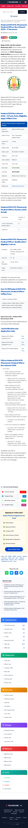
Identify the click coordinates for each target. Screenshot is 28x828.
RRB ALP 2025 (7, 761)
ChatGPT (13, 37)
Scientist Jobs (7, 717)
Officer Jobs (7, 664)
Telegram (6, 781)
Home (3, 6)
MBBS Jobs (14, 648)
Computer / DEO (8, 668)
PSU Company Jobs (8, 710)
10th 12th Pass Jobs (14, 625)
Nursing (11, 559)
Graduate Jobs (14, 629)
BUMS (14, 556)
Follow (23, 500)
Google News (6, 41)
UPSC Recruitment (8, 699)
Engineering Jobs (14, 640)
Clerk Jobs (6, 660)
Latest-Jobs (11, 558)
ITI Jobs (14, 637)
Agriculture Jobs (8, 741)
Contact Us (4, 817)
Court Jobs (6, 713)
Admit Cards (7, 811)
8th (6, 556)
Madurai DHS (4, 559)
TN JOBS (17, 6)
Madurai (22, 558)
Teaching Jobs (7, 679)
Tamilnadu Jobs (8, 810)
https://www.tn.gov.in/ (18, 186)
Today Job (10, 6)
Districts (21, 811)
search (22, 11)
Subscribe (23, 492)
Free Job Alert (7, 734)
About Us (11, 817)
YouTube (6, 785)
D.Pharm (19, 556)
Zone (15, 561)
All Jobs (15, 811)
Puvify (17, 824)
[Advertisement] (14, 473)
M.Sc (17, 558)
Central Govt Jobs (19, 810)
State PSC (6, 702)
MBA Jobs (14, 644)
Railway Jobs (7, 682)
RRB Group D (7, 757)
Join (24, 496)
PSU (16, 559)
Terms (16, 819)
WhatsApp (6, 777)
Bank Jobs (6, 671)
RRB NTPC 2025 (7, 754)
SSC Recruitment (8, 695)
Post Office (6, 706)
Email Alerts (7, 788)
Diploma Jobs (14, 633)
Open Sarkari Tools (14, 549)
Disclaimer (18, 817)
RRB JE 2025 (7, 765)
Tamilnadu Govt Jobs (7, 561)
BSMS (10, 556)
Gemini (4, 37)
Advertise (14, 813)
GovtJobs (4, 558)
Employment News (8, 730)
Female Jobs (7, 737)
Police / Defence (8, 675)
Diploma (25, 556)
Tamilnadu (21, 559)
